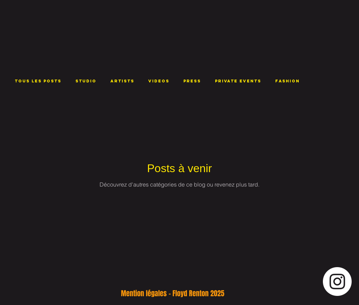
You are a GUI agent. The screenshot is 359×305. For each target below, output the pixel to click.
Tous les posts (38, 81)
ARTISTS (122, 81)
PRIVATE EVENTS (238, 81)
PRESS (192, 81)
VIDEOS (158, 81)
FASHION (287, 81)
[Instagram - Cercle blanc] (337, 281)
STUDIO (85, 81)
